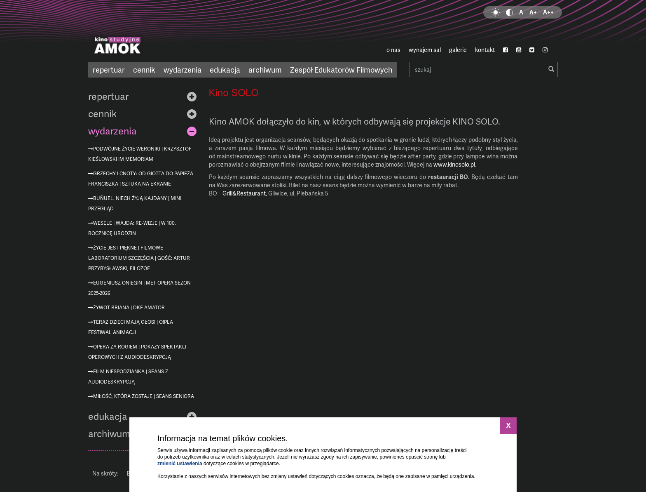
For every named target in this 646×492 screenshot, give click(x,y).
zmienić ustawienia (179, 463)
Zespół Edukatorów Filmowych (341, 69)
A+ (533, 12)
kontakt (485, 50)
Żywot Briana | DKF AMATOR (129, 307)
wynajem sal (425, 50)
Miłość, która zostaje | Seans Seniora (143, 396)
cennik (144, 69)
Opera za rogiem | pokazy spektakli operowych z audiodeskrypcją (137, 351)
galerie (458, 50)
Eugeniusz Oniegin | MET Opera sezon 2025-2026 (139, 288)
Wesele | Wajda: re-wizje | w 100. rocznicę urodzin (132, 228)
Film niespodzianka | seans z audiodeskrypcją (128, 376)
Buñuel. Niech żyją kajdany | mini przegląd (134, 203)
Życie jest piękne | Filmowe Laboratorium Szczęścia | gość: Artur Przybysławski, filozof (139, 258)
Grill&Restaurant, (244, 193)
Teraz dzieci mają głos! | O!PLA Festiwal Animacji (130, 327)
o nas (393, 50)
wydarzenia (182, 69)
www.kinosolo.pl (454, 164)
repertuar (109, 69)
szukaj (484, 69)
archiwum (265, 69)
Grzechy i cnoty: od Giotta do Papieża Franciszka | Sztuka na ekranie (140, 178)
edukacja (225, 69)
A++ (548, 12)
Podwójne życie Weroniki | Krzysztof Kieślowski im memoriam (140, 153)
